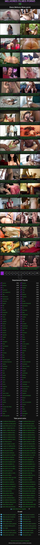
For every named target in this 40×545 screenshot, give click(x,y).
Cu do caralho (25, 344)
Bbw (23, 406)
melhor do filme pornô (27, 502)
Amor (3, 391)
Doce (23, 319)
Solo (23, 330)
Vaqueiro (24, 296)
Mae (23, 353)
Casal (23, 341)
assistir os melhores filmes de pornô (29, 432)
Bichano (4, 285)
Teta (3, 294)
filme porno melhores (27, 477)
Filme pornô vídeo (26, 521)
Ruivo (23, 337)
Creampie (24, 384)
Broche (4, 283)
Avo (3, 404)
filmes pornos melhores (8, 493)
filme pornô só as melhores (29, 484)
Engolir (24, 370)
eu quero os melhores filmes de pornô (9, 446)
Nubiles (4, 402)
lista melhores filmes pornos (29, 500)
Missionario (5, 296)
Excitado (24, 323)
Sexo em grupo (6, 359)
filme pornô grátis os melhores (9, 473)
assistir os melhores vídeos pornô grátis (29, 439)
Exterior (4, 332)
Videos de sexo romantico (28, 517)
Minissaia (24, 391)
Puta (23, 335)
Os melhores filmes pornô (8, 526)
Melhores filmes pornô (20, 1)
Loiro (23, 292)
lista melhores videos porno (9, 502)
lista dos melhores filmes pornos (29, 497)
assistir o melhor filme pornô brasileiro (9, 430)
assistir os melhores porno (8, 437)
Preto (3, 344)
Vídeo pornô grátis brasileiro (29, 523)
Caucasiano (5, 346)
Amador (4, 330)
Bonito (23, 301)
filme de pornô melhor (7, 450)
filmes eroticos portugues (28, 486)
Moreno (24, 283)
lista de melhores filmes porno (29, 495)
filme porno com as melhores (9, 466)
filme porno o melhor (27, 479)
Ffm (3, 350)
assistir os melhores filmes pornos (29, 435)
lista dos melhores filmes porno (9, 497)
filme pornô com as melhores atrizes (29, 466)
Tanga (23, 359)
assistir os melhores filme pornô (9, 432)
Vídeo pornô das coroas (8, 535)
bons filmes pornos (7, 441)
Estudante (24, 364)
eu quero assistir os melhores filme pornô (29, 441)
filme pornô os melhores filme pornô (9, 484)
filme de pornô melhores (8, 453)
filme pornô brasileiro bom (8, 461)
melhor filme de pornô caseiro (29, 506)
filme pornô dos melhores (28, 470)
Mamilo (24, 377)
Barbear (24, 294)
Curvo (23, 355)
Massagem (25, 413)
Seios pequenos (6, 292)
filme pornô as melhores (8, 457)
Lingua (4, 400)
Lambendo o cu (26, 382)
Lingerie (4, 321)
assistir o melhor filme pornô (29, 428)
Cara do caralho (6, 395)
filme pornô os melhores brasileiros (29, 482)
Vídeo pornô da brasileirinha (29, 528)
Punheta (4, 353)
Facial (3, 326)
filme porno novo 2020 (7, 479)
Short (23, 357)
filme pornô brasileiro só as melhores (29, 464)
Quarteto (4, 411)
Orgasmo (4, 386)
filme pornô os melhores (8, 482)
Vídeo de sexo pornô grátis (9, 514)
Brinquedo (4, 312)
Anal (23, 321)
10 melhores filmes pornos (8, 421)
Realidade (4, 366)
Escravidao (25, 388)
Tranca (24, 415)
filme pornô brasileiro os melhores (29, 461)
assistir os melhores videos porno (9, 439)
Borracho (4, 301)
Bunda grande (5, 415)
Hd (23, 299)
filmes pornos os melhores (28, 493)
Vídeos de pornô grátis (27, 530)
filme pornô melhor (7, 475)
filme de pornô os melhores (29, 453)
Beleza (4, 310)
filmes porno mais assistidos (29, 488)
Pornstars (24, 332)
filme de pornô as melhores (29, 448)
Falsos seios (5, 393)
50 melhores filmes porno (28, 421)
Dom (3, 370)
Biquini (4, 397)
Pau (3, 339)
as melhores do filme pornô (9, 423)
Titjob (23, 409)
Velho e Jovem (26, 366)
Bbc (3, 355)
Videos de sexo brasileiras (8, 517)
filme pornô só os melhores (9, 486)
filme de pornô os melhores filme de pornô (9, 455)
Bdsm (3, 377)
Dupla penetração (26, 395)
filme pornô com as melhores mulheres (9, 468)
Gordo (3, 388)
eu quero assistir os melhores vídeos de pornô (9, 444)
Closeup (24, 348)
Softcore (24, 368)
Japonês (4, 335)
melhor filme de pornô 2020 (29, 504)
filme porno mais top (27, 473)
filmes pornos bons (7, 491)
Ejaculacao (25, 305)
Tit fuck (24, 404)
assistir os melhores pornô (28, 437)
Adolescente (5, 299)
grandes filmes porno (7, 495)
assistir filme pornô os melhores (9, 426)
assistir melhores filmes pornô (29, 426)
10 (29, 273)
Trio (3, 308)
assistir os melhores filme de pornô (29, 430)
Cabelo (4, 364)
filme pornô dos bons (7, 470)
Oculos (4, 375)
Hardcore (24, 285)
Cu (3, 287)
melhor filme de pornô (7, 504)
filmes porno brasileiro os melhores (9, 488)
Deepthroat (25, 326)
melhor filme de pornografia (19, 509)
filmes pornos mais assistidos (29, 491)
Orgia (3, 413)
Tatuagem (4, 341)
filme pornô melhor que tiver (9, 477)
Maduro (24, 375)
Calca (3, 317)
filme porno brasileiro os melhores (9, 464)
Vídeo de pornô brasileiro (28, 514)
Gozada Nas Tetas (7, 406)
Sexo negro (5, 528)
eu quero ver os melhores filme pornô (9, 448)
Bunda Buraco (25, 386)
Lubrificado (25, 373)
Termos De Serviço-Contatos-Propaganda (20, 540)
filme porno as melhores (28, 457)
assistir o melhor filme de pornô (9, 428)
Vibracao (4, 368)
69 (22, 379)
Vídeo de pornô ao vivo (8, 519)
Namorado (24, 328)
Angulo (4, 337)
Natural (4, 323)
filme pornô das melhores (28, 468)
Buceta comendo (26, 361)
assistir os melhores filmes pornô (9, 435)
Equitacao (4, 290)
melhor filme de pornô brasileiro (9, 506)
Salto (3, 373)
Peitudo (24, 287)
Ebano (23, 397)
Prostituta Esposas (7, 361)
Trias (23, 290)
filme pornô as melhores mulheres (9, 459)
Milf (3, 305)
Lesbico (4, 319)
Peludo (4, 328)
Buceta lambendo (26, 303)
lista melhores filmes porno (9, 500)
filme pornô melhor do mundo (29, 475)
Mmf (3, 357)
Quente (4, 314)
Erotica (4, 409)
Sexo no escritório (26, 402)
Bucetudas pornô (26, 519)
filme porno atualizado (27, 459)
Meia (23, 312)
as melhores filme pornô (28, 423)
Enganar (24, 393)
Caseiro (24, 350)
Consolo (24, 346)
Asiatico (24, 317)
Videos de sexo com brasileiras (9, 530)
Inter (3, 348)
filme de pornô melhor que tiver (29, 450)
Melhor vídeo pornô (7, 521)
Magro (23, 339)
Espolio (4, 303)
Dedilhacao (25, 314)
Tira (23, 308)
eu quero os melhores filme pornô (29, 444)
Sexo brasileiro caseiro (27, 532)
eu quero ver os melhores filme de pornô (29, 446)
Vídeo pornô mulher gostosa (9, 523)
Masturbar (24, 310)
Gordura (24, 411)
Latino (3, 379)
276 (37, 273)
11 (33, 273)
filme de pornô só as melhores (29, 455)
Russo (3, 384)
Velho (3, 382)
